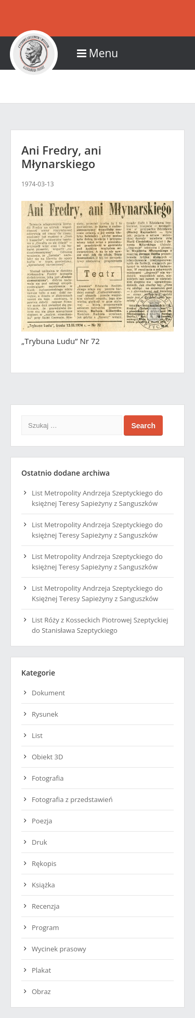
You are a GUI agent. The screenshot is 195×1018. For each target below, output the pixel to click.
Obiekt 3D (47, 756)
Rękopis (44, 863)
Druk (39, 842)
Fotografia (47, 778)
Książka (43, 884)
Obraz (41, 991)
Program (45, 927)
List (37, 735)
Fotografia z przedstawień (72, 799)
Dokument (48, 692)
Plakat (41, 970)
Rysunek (45, 714)
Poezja (42, 820)
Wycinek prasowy (59, 948)
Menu (97, 53)
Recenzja (45, 906)
